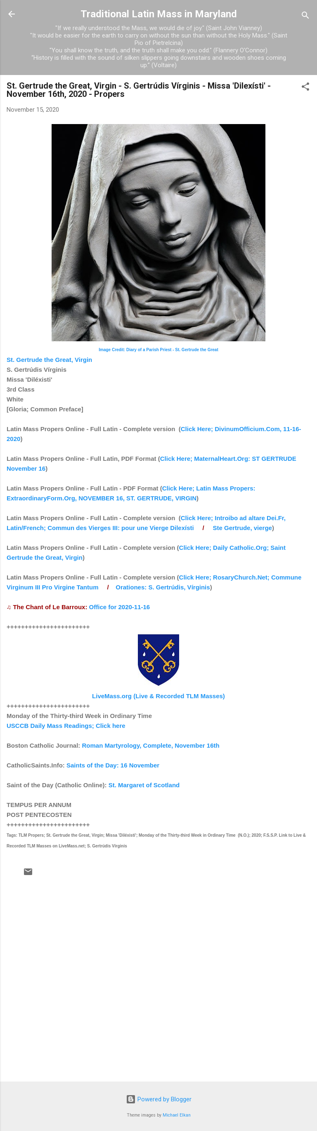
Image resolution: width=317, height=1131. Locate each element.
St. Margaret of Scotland (144, 784)
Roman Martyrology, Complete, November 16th (151, 745)
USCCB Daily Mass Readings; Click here (66, 725)
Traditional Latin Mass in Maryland (158, 14)
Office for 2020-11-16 (119, 606)
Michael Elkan (177, 1115)
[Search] (305, 16)
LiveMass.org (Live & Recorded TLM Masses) (158, 695)
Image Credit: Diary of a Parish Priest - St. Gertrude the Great (158, 349)
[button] (305, 88)
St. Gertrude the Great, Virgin (49, 359)
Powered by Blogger (159, 1099)
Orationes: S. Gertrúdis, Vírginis (163, 587)
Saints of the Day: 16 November (112, 765)
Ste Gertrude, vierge (242, 527)
